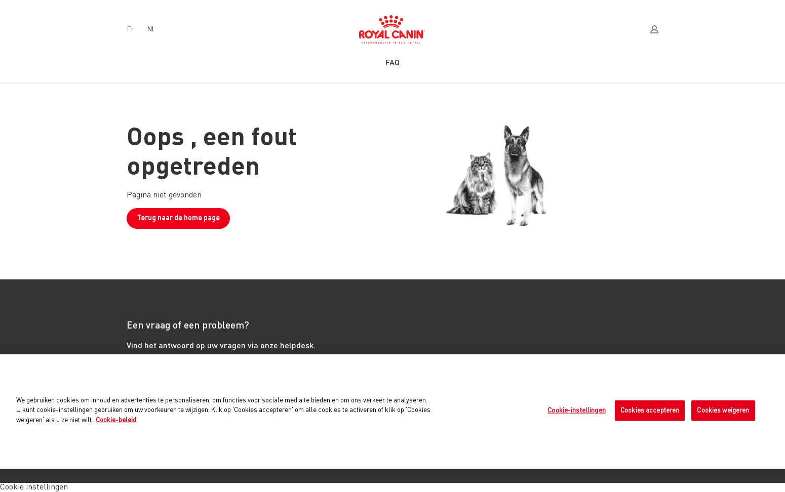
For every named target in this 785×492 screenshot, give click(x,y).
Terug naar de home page (178, 218)
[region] (392, 411)
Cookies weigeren (723, 410)
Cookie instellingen (34, 487)
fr (130, 29)
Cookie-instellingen (576, 410)
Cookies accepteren (649, 410)
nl (150, 29)
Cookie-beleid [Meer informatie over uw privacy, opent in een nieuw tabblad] (116, 420)
